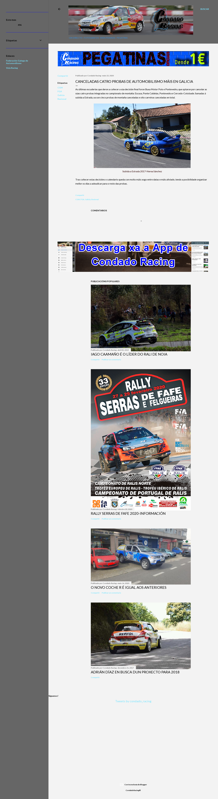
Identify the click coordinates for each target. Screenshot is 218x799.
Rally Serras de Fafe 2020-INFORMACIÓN (128, 513)
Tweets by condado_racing (133, 701)
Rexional (62, 99)
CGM (60, 87)
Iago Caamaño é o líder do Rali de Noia (129, 354)
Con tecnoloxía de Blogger (133, 784)
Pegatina (121, 37)
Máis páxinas (106, 37)
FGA (60, 91)
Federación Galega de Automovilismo (17, 61)
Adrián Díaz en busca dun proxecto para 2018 (135, 672)
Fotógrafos (90, 37)
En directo (74, 37)
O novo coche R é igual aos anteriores (128, 587)
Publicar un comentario (111, 359)
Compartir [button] (63, 75)
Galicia (61, 95)
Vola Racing (12, 68)
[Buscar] (204, 9)
